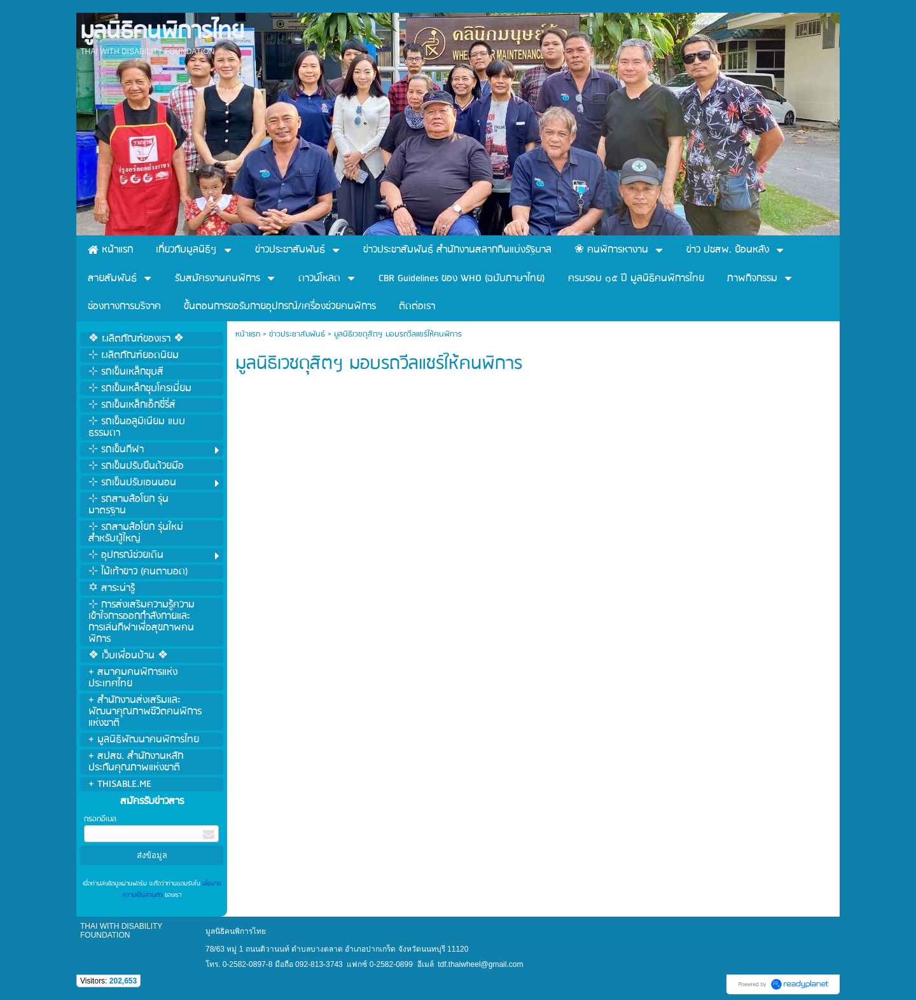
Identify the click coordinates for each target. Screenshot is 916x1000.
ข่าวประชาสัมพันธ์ (297, 334)
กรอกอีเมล (100, 819)
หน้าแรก (247, 334)
